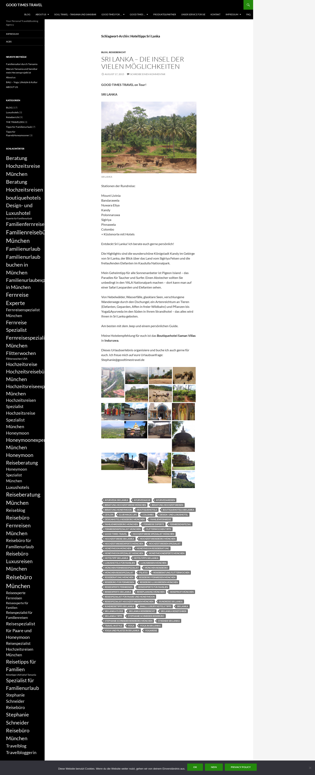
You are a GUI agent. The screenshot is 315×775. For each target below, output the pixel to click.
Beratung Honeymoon (118, 509)
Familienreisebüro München (121, 524)
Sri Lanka (182, 606)
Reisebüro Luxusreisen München (159, 582)
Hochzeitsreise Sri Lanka (119, 538)
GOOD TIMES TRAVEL (24, 5)
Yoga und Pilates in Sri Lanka (122, 630)
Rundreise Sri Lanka (171, 601)
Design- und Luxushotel (174, 514)
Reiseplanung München (151, 592)
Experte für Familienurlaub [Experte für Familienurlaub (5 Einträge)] (19, 218)
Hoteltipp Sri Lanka (116, 558)
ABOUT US (41, 14)
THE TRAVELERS (15, 122)
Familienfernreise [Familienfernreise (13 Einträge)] (25, 224)
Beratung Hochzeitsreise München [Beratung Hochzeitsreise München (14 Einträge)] (23, 166)
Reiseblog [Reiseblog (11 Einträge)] (15, 510)
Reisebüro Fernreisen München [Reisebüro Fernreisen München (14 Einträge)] (18, 525)
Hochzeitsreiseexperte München (124, 543)
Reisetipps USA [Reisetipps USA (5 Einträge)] (13, 674)
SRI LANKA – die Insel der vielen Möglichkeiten (142, 62)
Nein (214, 767)
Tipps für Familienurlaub (19, 126)
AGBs (9, 41)
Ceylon (109, 514)
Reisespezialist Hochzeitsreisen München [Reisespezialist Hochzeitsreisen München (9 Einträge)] (19, 649)
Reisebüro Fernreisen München (157, 577)
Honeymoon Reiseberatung (153, 548)
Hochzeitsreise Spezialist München (153, 534)
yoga (131, 625)
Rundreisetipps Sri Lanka (119, 606)
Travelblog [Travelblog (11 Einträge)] (16, 745)
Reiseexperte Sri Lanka (118, 592)
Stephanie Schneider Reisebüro (146, 616)
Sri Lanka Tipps (113, 616)
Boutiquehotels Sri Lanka (178, 509)
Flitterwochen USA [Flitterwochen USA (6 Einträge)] (17, 358)
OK (195, 767)
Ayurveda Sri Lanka (116, 500)
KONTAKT (215, 14)
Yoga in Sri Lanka (150, 625)
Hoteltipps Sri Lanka (146, 558)
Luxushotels (12, 112)
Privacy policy (241, 767)
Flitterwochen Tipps (158, 529)
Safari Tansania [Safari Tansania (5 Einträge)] (28, 674)
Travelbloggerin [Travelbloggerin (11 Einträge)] (21, 752)
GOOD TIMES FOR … (111, 14)
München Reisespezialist (119, 572)
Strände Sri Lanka (169, 620)
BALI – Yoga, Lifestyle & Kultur (22, 82)
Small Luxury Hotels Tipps (155, 606)
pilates (143, 572)
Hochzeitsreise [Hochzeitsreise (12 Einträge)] (21, 364)
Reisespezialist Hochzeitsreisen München (129, 601)
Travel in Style (113, 625)
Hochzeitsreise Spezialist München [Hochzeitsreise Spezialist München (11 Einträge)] (20, 419)
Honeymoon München (118, 548)
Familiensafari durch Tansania (21, 64)
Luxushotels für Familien (120, 563)
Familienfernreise (160, 519)
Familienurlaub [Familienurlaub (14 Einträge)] (23, 248)
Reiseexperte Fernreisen (119, 587)
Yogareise (151, 630)
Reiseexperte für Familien (153, 587)
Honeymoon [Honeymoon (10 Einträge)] (17, 433)
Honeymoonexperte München (166, 553)
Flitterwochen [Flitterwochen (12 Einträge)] (21, 353)
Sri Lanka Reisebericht (142, 611)
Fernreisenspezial (180, 524)
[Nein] (310, 768)
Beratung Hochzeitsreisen (167, 505)
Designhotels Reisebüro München (125, 519)
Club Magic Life (128, 514)
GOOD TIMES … (137, 14)
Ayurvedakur (142, 500)
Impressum (232, 14)
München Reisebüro (156, 567)
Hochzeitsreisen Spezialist (165, 543)
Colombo (148, 514)
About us (10, 77)
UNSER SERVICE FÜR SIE (193, 14)
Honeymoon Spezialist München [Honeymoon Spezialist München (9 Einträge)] (16, 475)
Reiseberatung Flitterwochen (171, 572)
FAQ (248, 14)
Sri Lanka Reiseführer (173, 611)
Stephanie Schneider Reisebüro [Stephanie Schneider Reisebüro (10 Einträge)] (15, 701)
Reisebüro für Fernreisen (119, 582)
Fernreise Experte (153, 524)
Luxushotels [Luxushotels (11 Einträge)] (17, 487)
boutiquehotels (147, 509)
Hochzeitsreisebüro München (157, 538)
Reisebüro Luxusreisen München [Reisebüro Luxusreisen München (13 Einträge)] (19, 561)
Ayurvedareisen (165, 500)
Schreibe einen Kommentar (147, 74)
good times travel (116, 534)
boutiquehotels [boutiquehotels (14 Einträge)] (23, 197)
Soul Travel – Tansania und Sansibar (75, 14)
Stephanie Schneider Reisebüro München (128, 620)
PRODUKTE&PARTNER (164, 14)
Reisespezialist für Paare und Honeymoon (130, 596)
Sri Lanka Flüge (114, 611)
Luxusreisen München (153, 563)
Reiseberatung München (119, 577)
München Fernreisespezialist (122, 567)
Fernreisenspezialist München (123, 529)
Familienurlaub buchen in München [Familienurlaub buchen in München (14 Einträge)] (23, 265)
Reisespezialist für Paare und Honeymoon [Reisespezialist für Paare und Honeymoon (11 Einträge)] (20, 630)
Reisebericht (117, 52)
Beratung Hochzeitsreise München (125, 505)
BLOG (27, 14)
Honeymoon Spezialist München (124, 553)
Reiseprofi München (182, 592)
